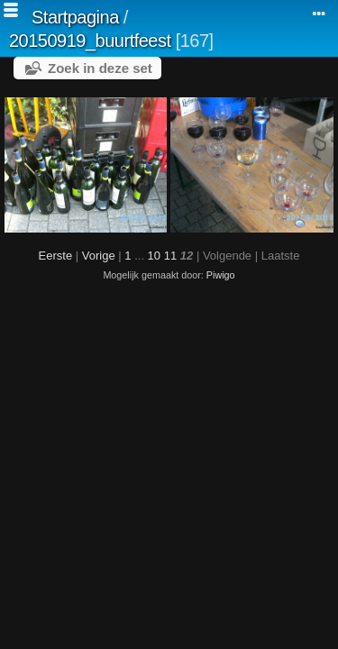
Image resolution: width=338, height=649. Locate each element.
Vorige (98, 255)
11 (170, 255)
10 (154, 255)
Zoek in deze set (100, 68)
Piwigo (220, 275)
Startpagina (75, 17)
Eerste (56, 255)
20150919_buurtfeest (90, 40)
